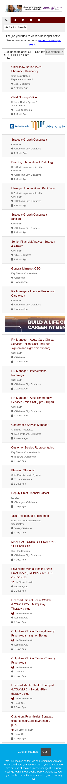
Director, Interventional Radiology (32, 162)
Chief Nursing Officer (24, 97)
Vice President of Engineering (30, 515)
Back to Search (16, 27)
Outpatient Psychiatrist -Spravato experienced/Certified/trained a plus (32, 721)
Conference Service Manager (29, 424)
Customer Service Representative (32, 447)
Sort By (39, 51)
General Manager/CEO (26, 268)
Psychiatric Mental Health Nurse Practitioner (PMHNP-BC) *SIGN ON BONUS (32, 573)
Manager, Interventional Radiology (33, 188)
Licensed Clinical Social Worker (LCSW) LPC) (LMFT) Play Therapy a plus (31, 604)
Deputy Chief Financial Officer (30, 492)
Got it (45, 751)
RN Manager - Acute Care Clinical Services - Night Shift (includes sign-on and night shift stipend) (32, 344)
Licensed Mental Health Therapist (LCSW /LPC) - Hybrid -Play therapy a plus (32, 689)
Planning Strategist (23, 470)
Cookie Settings (28, 751)
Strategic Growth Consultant (29, 139)
